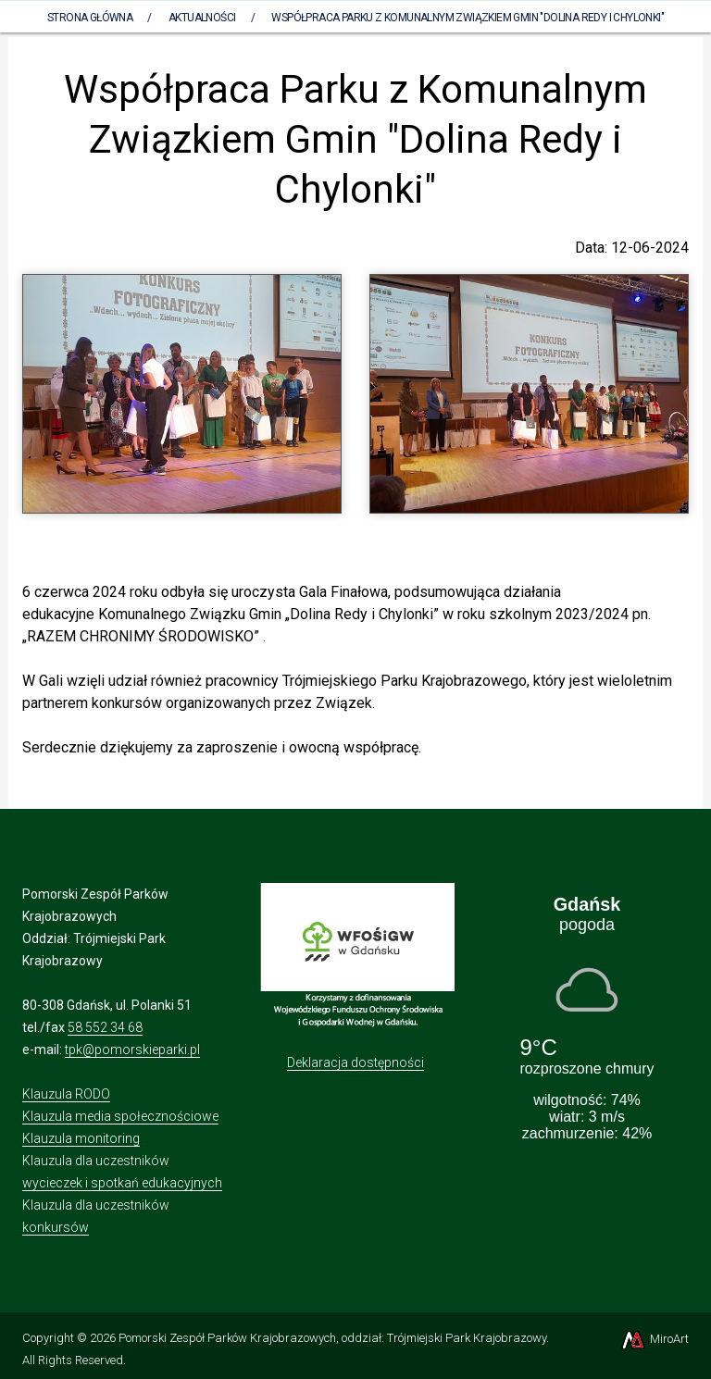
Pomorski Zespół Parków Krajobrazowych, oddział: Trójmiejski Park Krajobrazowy (332, 1338)
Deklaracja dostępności (355, 1062)
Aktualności (201, 17)
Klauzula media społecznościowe (120, 1116)
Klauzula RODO (66, 1094)
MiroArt (654, 1339)
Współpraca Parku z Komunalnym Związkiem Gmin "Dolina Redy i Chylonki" (467, 17)
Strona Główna (89, 17)
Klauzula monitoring (81, 1138)
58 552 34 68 (105, 1027)
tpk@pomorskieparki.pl (132, 1049)
